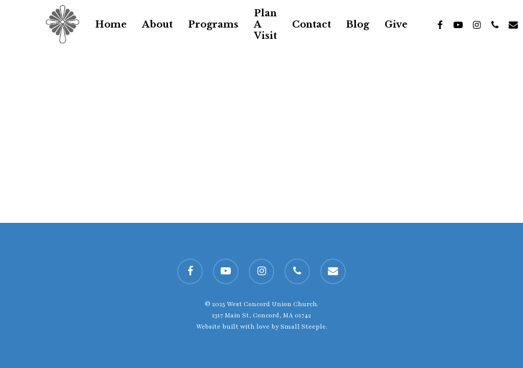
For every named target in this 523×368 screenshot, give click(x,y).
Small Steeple (303, 327)
